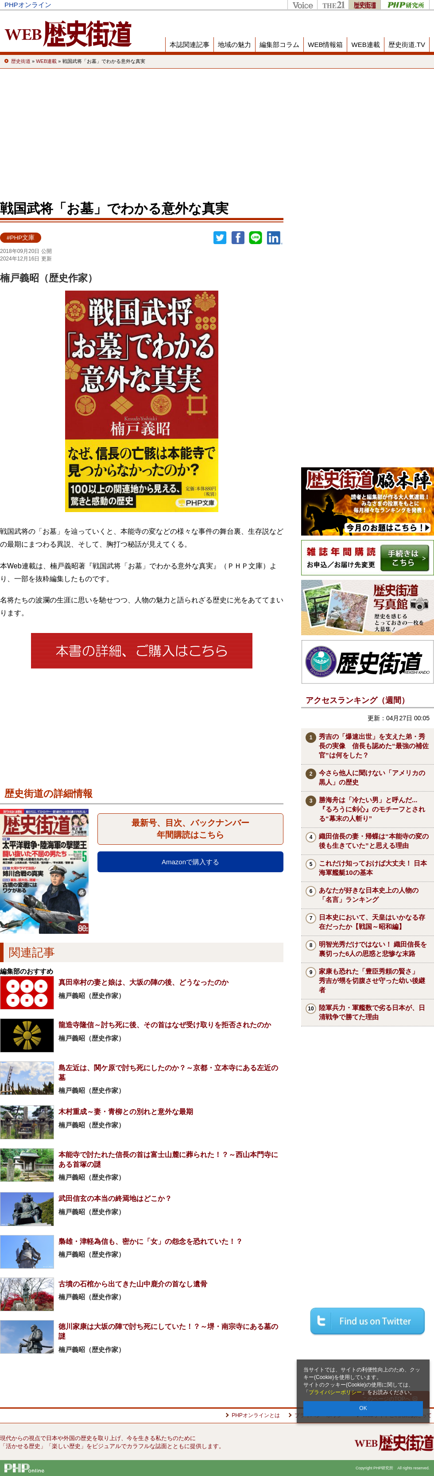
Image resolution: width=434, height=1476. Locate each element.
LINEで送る (255, 238)
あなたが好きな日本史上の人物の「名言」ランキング (368, 894)
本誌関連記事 (189, 44)
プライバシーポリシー (335, 1392)
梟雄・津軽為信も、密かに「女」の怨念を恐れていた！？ (150, 1241)
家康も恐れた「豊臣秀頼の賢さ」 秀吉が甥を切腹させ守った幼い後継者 (372, 980)
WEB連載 (365, 44)
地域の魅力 (234, 44)
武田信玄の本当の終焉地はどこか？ (115, 1198)
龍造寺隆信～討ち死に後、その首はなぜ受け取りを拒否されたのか (164, 1025)
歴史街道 (364, 4)
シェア (237, 238)
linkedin (275, 238)
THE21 (333, 4)
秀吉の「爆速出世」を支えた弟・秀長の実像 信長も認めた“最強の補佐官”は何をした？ (374, 746)
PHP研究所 (405, 4)
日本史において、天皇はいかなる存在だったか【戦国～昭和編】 (372, 921)
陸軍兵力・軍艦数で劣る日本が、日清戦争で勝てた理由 (372, 1012)
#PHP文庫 (21, 237)
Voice (302, 4)
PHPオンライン (27, 4)
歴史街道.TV (406, 44)
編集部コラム (279, 44)
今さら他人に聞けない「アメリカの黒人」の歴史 (372, 777)
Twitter (220, 238)
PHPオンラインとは (256, 1415)
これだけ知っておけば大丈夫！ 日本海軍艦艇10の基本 (373, 867)
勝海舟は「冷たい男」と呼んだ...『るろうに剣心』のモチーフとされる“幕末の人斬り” (372, 809)
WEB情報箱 (325, 44)
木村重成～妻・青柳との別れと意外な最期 (125, 1111)
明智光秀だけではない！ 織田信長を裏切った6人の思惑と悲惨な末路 (373, 948)
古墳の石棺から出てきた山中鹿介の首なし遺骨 (132, 1284)
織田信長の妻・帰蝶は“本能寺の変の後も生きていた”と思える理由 (374, 840)
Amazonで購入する (190, 862)
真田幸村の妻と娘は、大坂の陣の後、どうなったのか (143, 982)
